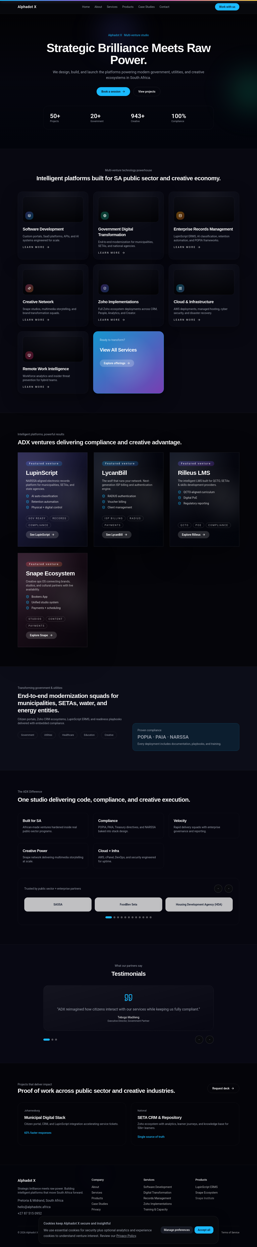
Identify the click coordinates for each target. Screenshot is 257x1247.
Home (86, 6)
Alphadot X (27, 7)
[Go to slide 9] (140, 917)
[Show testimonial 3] (56, 1040)
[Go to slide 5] (125, 917)
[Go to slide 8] (136, 917)
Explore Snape (41, 635)
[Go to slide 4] (122, 917)
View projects (146, 91)
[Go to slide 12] (151, 917)
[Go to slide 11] (147, 917)
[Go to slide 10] (143, 917)
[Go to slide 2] (114, 917)
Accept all (204, 1230)
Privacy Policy (126, 1236)
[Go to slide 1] (108, 917)
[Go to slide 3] (118, 917)
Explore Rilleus (193, 534)
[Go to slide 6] (129, 917)
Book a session (113, 91)
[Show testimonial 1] (46, 1040)
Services (112, 6)
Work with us (227, 6)
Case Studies (146, 6)
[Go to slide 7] (133, 917)
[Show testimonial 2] (52, 1040)
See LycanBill (116, 534)
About (98, 6)
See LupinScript (42, 534)
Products (128, 6)
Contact (164, 6)
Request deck (223, 1088)
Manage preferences (177, 1230)
